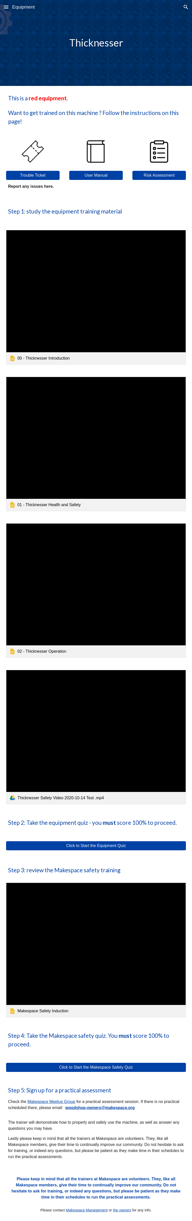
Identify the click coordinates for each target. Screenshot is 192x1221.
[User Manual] (96, 175)
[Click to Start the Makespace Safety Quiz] (96, 1067)
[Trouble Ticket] (33, 175)
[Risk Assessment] (159, 175)
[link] (96, 297)
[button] (6, 7)
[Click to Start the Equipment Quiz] (96, 845)
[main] (96, 43)
